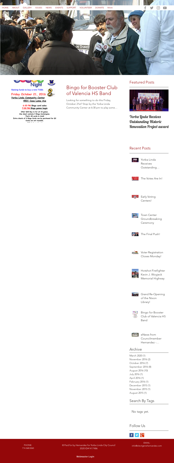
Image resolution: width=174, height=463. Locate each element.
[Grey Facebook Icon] (145, 8)
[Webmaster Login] (85, 456)
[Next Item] (162, 100)
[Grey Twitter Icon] (152, 8)
